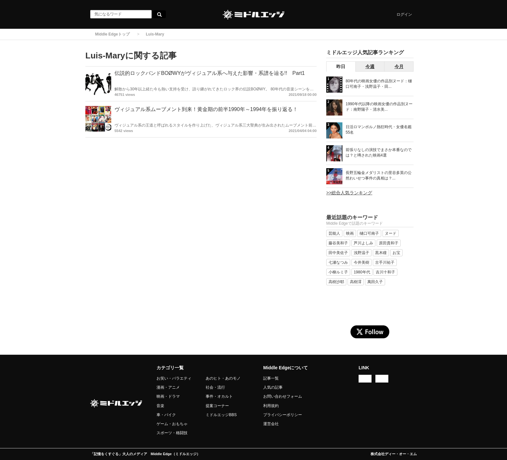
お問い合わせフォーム (282, 396)
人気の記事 (273, 387)
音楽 (160, 406)
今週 (369, 66)
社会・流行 (215, 387)
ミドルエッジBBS (221, 415)
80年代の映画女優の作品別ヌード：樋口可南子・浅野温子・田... (379, 84)
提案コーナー (217, 406)
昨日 (340, 66)
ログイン (404, 14)
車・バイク (166, 415)
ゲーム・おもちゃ (172, 424)
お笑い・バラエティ (173, 378)
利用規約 (271, 406)
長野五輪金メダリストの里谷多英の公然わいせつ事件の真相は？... (379, 175)
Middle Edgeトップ (112, 34)
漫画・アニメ (168, 387)
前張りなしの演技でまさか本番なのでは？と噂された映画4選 (379, 153)
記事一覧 (271, 378)
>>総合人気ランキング (349, 192)
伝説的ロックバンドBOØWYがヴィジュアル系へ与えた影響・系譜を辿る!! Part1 (209, 73)
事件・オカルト (219, 396)
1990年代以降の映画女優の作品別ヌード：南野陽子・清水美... (379, 107)
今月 (399, 66)
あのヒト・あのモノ (223, 378)
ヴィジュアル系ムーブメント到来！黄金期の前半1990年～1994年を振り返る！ (206, 109)
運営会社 (271, 424)
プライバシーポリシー (282, 415)
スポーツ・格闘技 (172, 433)
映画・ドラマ (168, 396)
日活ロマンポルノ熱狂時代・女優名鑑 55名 (379, 130)
